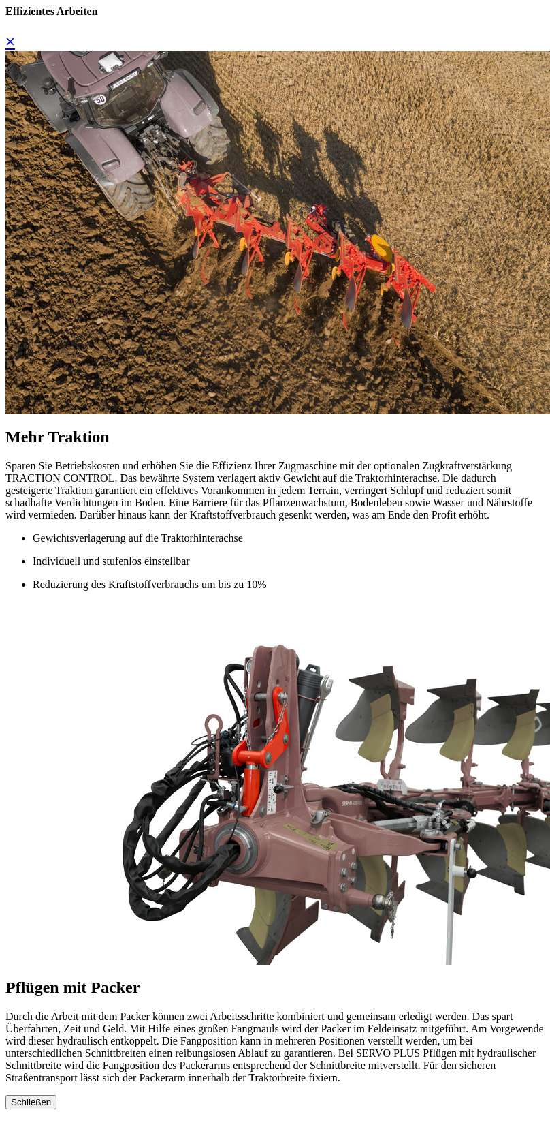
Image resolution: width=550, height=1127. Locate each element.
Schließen (31, 1102)
